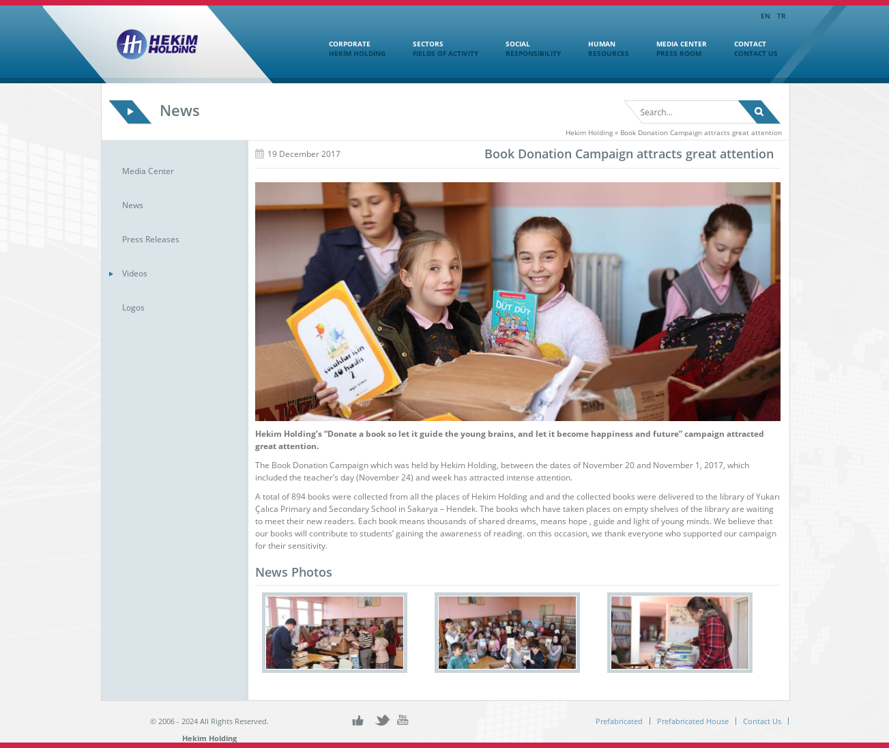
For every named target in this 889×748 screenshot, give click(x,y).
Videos (134, 273)
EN (765, 15)
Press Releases (150, 239)
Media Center (148, 171)
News (132, 205)
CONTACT (749, 48)
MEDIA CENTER (675, 48)
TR (781, 15)
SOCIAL (526, 48)
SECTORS (438, 48)
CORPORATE (350, 48)
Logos (133, 307)
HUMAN (601, 48)
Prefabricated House (693, 721)
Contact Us (762, 721)
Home (293, 47)
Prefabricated (619, 721)
